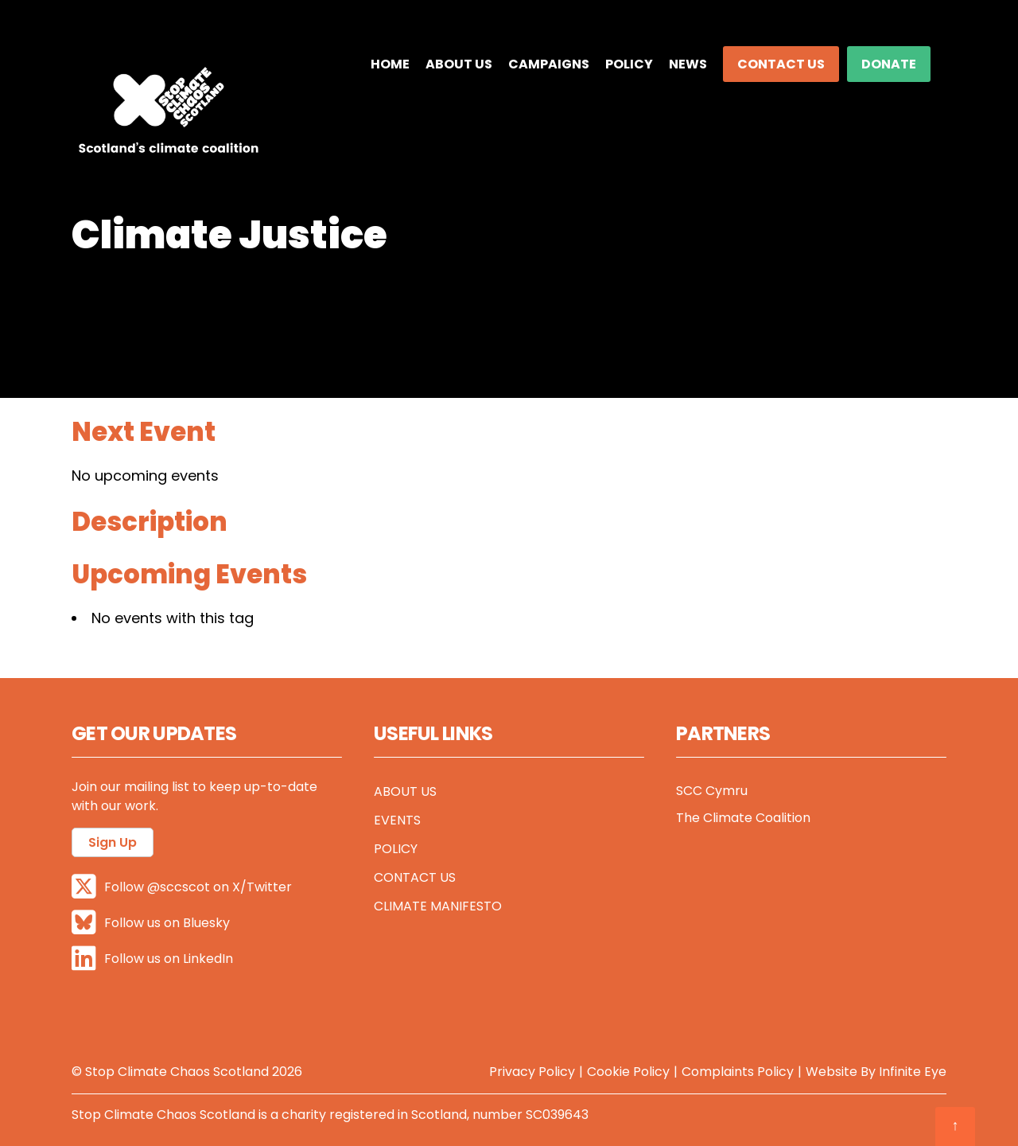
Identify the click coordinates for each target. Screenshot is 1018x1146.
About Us (458, 64)
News (688, 64)
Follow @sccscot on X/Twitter (182, 886)
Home (390, 64)
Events (397, 820)
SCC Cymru (712, 791)
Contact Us (781, 64)
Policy (629, 64)
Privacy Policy (532, 1071)
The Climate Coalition (743, 818)
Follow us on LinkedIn (152, 958)
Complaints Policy (738, 1071)
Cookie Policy (628, 1071)
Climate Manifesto (438, 906)
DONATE (888, 64)
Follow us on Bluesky (151, 922)
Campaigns (548, 64)
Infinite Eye (912, 1071)
